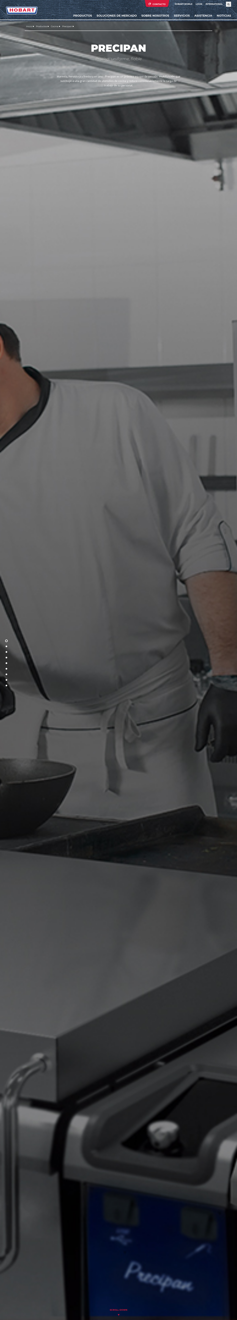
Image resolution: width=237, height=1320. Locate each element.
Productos (82, 15)
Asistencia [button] (203, 15)
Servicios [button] (182, 15)
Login (199, 4)
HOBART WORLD (183, 4)
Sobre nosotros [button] (155, 15)
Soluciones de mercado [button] (117, 15)
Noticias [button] (224, 15)
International (214, 4)
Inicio (29, 26)
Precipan (67, 26)
